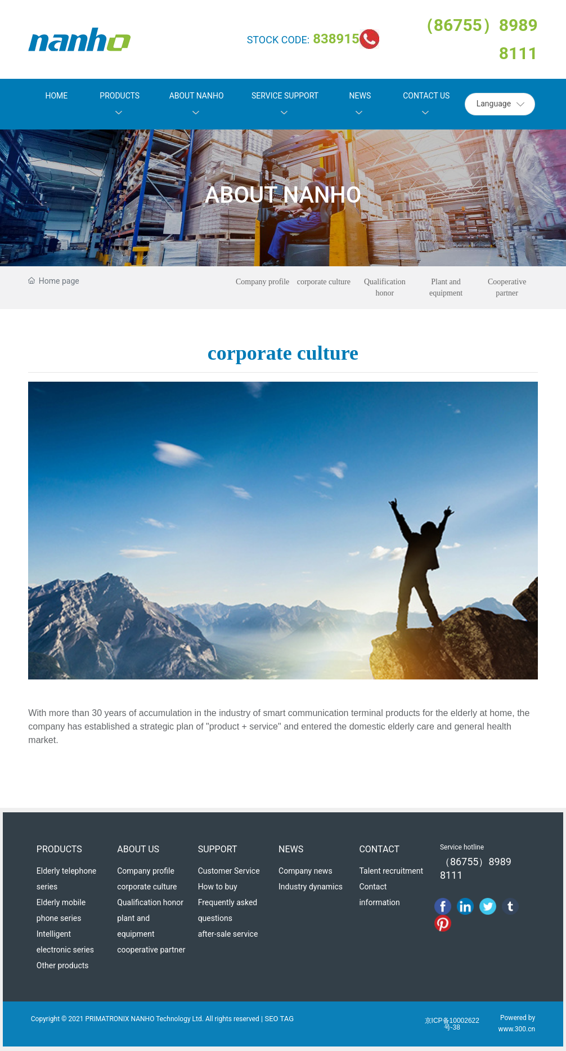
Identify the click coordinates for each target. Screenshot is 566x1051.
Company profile (262, 282)
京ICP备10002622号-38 (452, 1024)
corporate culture (324, 282)
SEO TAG (279, 1018)
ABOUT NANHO (283, 195)
